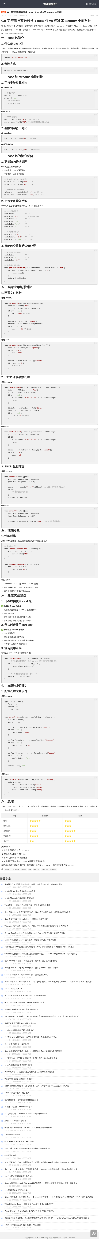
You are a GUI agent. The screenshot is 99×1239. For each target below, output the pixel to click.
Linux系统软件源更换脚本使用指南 (18, 1064)
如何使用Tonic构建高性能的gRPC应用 (20, 890)
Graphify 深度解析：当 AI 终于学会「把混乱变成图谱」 (27, 973)
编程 (30, 868)
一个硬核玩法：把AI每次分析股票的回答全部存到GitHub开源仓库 (31, 1057)
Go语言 (23, 868)
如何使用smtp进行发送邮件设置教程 (19, 897)
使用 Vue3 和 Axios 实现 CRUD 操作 (19, 1140)
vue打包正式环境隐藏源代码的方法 (19, 1175)
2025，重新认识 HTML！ (15, 987)
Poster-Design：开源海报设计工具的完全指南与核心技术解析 (29, 1210)
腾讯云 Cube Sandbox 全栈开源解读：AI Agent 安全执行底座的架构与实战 (35, 932)
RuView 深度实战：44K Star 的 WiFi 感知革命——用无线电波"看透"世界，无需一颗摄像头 (41, 1182)
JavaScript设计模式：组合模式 (17, 1092)
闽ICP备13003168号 (66, 1236)
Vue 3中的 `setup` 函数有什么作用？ (19, 1078)
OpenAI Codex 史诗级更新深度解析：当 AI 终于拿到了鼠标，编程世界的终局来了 (37, 911)
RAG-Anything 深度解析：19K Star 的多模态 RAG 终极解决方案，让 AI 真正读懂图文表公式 (42, 1015)
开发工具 (36, 868)
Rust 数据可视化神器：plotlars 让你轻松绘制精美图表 (26, 918)
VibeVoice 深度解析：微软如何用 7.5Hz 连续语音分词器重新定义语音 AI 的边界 (36, 925)
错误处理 (53, 868)
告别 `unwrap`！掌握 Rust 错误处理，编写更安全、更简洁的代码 (31, 960)
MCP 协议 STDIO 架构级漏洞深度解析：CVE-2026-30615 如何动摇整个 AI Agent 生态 (39, 946)
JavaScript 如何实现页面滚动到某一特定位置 (23, 1224)
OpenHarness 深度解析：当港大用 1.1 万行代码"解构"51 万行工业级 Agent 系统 (37, 1085)
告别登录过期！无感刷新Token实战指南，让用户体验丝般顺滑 (30, 1071)
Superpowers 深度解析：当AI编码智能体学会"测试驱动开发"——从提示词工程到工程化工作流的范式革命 (47, 1217)
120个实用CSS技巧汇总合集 (16, 1189)
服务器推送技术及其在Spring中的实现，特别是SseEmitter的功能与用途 (33, 883)
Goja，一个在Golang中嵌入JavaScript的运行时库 (24, 1001)
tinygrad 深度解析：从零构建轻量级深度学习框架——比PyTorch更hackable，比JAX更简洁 (41, 953)
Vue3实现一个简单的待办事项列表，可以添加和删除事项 (27, 904)
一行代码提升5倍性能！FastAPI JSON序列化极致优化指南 (28, 1126)
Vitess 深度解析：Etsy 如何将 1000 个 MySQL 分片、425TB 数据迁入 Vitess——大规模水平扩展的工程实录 (48, 980)
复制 (95, 55)
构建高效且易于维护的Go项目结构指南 (20, 1022)
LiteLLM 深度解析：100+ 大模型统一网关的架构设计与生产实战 (30, 939)
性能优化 (45, 868)
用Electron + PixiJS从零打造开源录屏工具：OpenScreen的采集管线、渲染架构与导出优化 (41, 1168)
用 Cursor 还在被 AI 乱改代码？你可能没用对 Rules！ (26, 994)
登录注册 (91, 4)
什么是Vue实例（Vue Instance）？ (19, 1106)
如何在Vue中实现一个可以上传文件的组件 (21, 1008)
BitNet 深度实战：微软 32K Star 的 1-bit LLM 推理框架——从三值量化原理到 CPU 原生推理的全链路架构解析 (49, 1196)
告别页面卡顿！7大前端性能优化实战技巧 (21, 1099)
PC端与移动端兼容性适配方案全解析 (19, 1029)
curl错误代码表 (11, 1154)
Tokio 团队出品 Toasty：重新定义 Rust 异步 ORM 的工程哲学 (29, 1203)
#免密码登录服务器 (12, 1133)
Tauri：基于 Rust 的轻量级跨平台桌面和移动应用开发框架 (28, 1147)
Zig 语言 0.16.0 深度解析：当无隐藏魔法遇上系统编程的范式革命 (31, 1036)
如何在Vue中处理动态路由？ (16, 1119)
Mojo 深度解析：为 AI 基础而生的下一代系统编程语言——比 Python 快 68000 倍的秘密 (40, 1161)
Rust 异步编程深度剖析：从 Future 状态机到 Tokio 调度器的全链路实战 (33, 1050)
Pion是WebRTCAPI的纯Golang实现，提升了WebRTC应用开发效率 (32, 967)
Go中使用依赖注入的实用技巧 (17, 1043)
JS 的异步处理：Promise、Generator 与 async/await (26, 1112)
